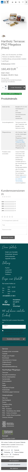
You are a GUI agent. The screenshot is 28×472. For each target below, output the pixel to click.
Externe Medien (19, 452)
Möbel (4, 385)
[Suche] (19, 2)
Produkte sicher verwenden (10, 351)
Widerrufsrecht (6, 362)
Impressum (14, 447)
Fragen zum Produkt (8, 356)
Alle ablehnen (14, 468)
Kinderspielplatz (7, 381)
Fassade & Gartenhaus (9, 375)
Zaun (3, 383)
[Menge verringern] (6, 89)
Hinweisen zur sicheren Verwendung (20, 179)
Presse (4, 402)
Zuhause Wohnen (7, 417)
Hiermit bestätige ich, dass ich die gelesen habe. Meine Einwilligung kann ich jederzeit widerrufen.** (14, 332)
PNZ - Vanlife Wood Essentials (11, 415)
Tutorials (4, 354)
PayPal (6, 454)
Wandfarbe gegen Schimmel (10, 392)
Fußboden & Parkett (8, 388)
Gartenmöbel (6, 379)
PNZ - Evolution (7, 409)
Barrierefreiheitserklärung (9, 366)
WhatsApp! (16, 306)
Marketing (7, 452)
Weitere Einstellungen (7, 457)
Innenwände (6, 390)
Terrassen (5, 372)
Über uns (5, 398)
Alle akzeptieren (14, 461)
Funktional (16, 454)
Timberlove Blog (7, 404)
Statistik (16, 450)
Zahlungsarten (6, 364)
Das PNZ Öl (5, 406)
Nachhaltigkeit (6, 400)
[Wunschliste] (23, 2)
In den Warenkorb (18, 87)
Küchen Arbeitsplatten (8, 377)
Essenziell (7, 450)
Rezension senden (8, 237)
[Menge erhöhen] (6, 86)
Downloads (5, 358)
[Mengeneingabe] (3, 87)
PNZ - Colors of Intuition (9, 413)
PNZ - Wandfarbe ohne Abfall (11, 411)
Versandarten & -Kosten (9, 360)
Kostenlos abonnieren (15, 339)
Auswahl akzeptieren (14, 464)
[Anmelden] (16, 2)
